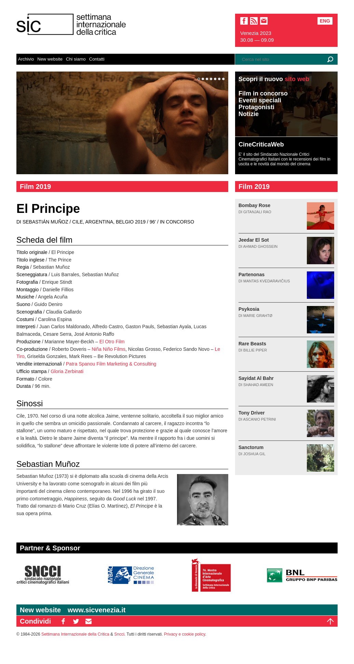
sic (254, 21)
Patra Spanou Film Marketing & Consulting (111, 364)
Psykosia (249, 309)
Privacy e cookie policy (184, 634)
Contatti (97, 59)
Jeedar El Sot (254, 240)
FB (63, 621)
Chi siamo (76, 59)
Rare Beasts (252, 343)
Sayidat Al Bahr (256, 378)
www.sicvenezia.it (96, 610)
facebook (244, 21)
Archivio (26, 59)
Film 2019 (35, 186)
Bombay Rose (254, 205)
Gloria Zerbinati (67, 371)
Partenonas (251, 274)
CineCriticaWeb (261, 144)
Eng (325, 21)
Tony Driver (252, 413)
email (264, 21)
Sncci (119, 634)
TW (75, 621)
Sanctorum (251, 447)
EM (88, 621)
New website (50, 59)
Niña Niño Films (108, 349)
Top (330, 621)
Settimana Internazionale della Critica (75, 634)
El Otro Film (112, 341)
